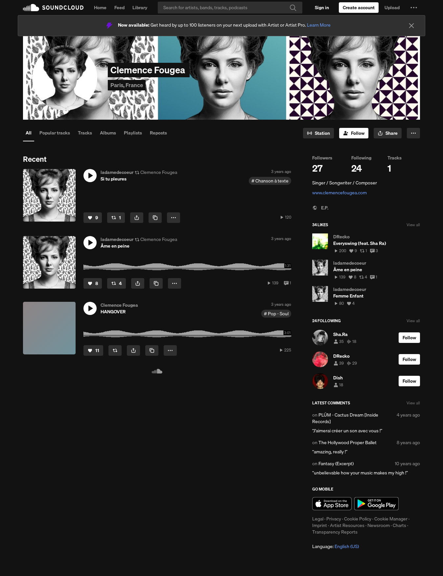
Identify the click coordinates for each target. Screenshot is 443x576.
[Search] (230, 7)
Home (100, 7)
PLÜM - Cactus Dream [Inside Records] (345, 418)
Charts (399, 525)
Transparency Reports (335, 532)
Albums (108, 132)
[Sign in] (322, 7)
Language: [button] (335, 546)
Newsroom (378, 525)
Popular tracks (54, 132)
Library (139, 7)
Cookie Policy (357, 518)
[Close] (411, 25)
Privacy (333, 518)
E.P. (320, 207)
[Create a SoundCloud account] (359, 7)
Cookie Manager (391, 518)
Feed (119, 7)
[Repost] (116, 217)
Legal (317, 518)
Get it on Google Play (376, 503)
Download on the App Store (332, 503)
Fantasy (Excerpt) (336, 463)
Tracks (85, 132)
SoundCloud (53, 7)
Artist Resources (347, 525)
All (29, 132)
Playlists (133, 132)
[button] (414, 7)
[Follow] (353, 133)
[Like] (92, 217)
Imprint (319, 525)
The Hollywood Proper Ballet (347, 442)
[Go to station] (318, 133)
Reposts (158, 132)
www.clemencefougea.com (339, 192)
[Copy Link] (155, 217)
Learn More (319, 25)
